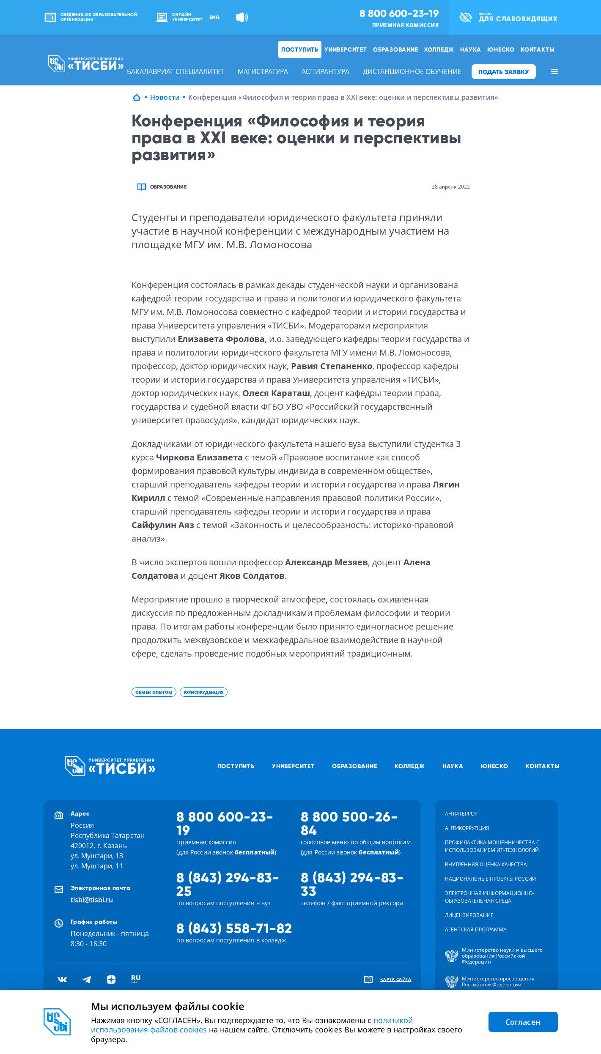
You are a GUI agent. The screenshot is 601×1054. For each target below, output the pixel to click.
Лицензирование (469, 915)
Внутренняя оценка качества (486, 864)
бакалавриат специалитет (175, 71)
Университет (345, 49)
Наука (470, 49)
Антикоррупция (467, 828)
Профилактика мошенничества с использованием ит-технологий (492, 846)
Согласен (523, 1022)
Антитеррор (461, 813)
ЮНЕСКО (501, 49)
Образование (395, 49)
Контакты (537, 49)
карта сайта (396, 979)
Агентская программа (476, 929)
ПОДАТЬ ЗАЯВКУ (503, 72)
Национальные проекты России (490, 878)
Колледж (439, 49)
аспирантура (325, 71)
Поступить (299, 49)
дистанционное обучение (412, 71)
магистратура (263, 71)
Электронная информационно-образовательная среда (489, 897)
